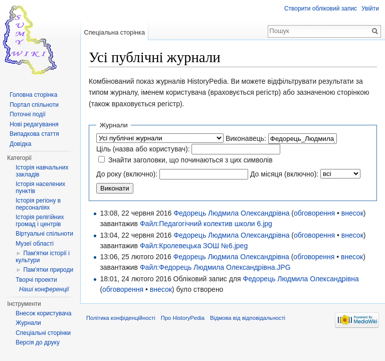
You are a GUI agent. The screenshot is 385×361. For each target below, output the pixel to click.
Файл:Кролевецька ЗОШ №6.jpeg (194, 246)
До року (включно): (126, 174)
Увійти (370, 8)
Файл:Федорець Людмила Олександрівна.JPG (215, 267)
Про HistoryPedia (183, 318)
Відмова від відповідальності (247, 318)
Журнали (28, 322)
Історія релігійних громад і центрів (40, 221)
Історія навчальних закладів (42, 171)
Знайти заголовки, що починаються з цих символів (190, 160)
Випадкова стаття (34, 133)
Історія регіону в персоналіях (38, 204)
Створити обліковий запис (320, 8)
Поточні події (28, 114)
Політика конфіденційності (120, 318)
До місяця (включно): (284, 174)
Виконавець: (246, 138)
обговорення (314, 213)
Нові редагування (34, 124)
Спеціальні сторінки (43, 332)
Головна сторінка (33, 94)
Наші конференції (44, 289)
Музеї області (35, 243)
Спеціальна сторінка (114, 32)
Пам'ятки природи (48, 269)
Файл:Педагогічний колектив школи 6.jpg (206, 224)
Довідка (20, 143)
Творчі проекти (36, 279)
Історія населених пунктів (40, 187)
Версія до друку (38, 342)
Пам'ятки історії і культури (43, 257)
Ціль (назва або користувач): (143, 149)
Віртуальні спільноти (44, 233)
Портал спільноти (34, 104)
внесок (352, 213)
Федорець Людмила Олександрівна (231, 213)
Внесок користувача (43, 313)
